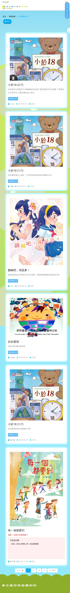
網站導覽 (6, 2)
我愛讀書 (12, 16)
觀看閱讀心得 (13, 98)
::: (1, 2)
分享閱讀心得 (23, 16)
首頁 (4, 16)
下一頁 (52, 570)
